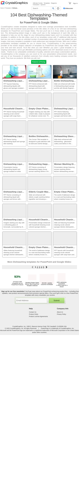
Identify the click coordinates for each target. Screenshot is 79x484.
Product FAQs (33, 314)
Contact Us (32, 312)
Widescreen (69, 8)
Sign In (75, 3)
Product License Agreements (38, 316)
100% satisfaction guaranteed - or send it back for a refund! (62, 283)
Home (2, 8)
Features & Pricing (38, 62)
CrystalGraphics (14, 3)
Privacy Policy (61, 314)
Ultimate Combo (38, 3)
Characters (36, 4)
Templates (47, 3)
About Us (60, 312)
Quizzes (42, 4)
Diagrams (54, 3)
